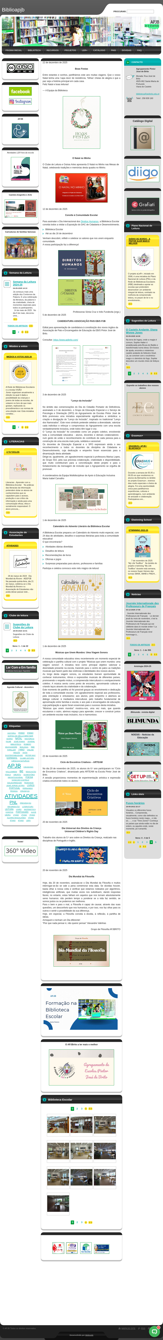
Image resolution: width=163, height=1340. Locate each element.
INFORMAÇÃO (13, 807)
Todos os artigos (18, 326)
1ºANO (16, 815)
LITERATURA (27, 807)
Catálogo (99, 50)
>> (15, 319)
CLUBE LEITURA (27, 758)
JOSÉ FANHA (19, 741)
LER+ (28, 820)
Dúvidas (126, 50)
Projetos (70, 50)
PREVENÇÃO (25, 803)
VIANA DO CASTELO (20, 780)
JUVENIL (31, 741)
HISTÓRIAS (29, 739)
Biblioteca (34, 50)
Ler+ (84, 50)
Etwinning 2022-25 (138, 530)
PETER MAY (30, 755)
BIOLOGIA (24, 747)
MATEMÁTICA (30, 809)
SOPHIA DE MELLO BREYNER (20, 736)
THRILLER (11, 750)
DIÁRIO (9, 739)
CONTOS (9, 812)
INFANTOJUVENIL (15, 777)
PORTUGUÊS (22, 812)
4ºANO (31, 818)
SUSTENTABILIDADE (14, 755)
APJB (14, 766)
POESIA (29, 777)
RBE (33, 747)
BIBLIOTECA (16, 744)
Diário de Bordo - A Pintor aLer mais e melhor (139, 241)
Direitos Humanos (89, 221)
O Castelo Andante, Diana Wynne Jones (141, 331)
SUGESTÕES (29, 775)
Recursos (53, 50)
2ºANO (24, 815)
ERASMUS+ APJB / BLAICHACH (138, 447)
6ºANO (21, 820)
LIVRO (18, 809)
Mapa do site (128, 1328)
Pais (113, 50)
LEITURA (9, 809)
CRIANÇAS (24, 791)
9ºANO (30, 733)
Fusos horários (135, 803)
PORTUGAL (14, 788)
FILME (8, 741)
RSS (143, 1328)
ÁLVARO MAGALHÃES (16, 818)
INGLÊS (16, 752)
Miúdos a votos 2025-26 (19, 357)
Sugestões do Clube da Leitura (23, 626)
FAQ (139, 50)
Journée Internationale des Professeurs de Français (142, 605)
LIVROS (30, 785)
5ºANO (13, 820)
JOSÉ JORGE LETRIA (15, 785)
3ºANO (32, 815)
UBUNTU (17, 775)
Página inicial (14, 50)
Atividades (12, 545)
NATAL (18, 738)
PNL (13, 802)
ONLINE (30, 750)
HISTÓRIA (11, 733)
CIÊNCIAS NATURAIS (20, 761)
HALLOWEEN (11, 772)
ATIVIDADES (21, 796)
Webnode (89, 1335)
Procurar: (120, 11)
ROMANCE (29, 783)
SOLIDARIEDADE (14, 783)
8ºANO (22, 733)
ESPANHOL (12, 758)
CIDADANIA (28, 767)
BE (21, 771)
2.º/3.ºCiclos (12, 452)
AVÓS (25, 752)
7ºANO (21, 750)
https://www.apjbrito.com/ (65, 340)
